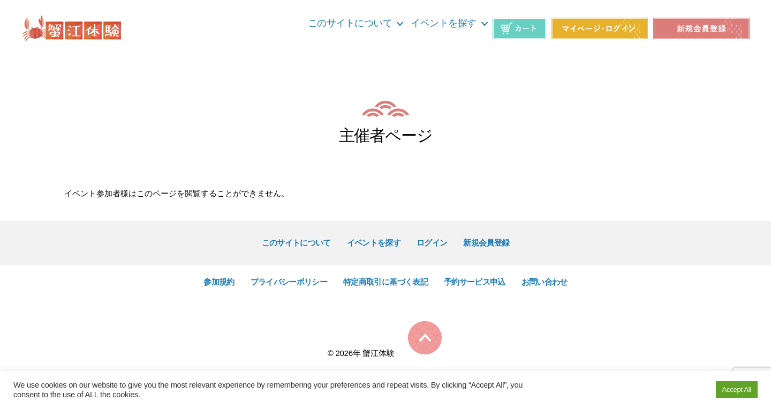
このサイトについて (350, 23)
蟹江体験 (378, 353)
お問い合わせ (544, 281)
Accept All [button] (736, 389)
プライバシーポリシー (289, 281)
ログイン (432, 242)
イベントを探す (444, 23)
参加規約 (218, 281)
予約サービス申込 (474, 281)
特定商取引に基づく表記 (385, 281)
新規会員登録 (486, 242)
